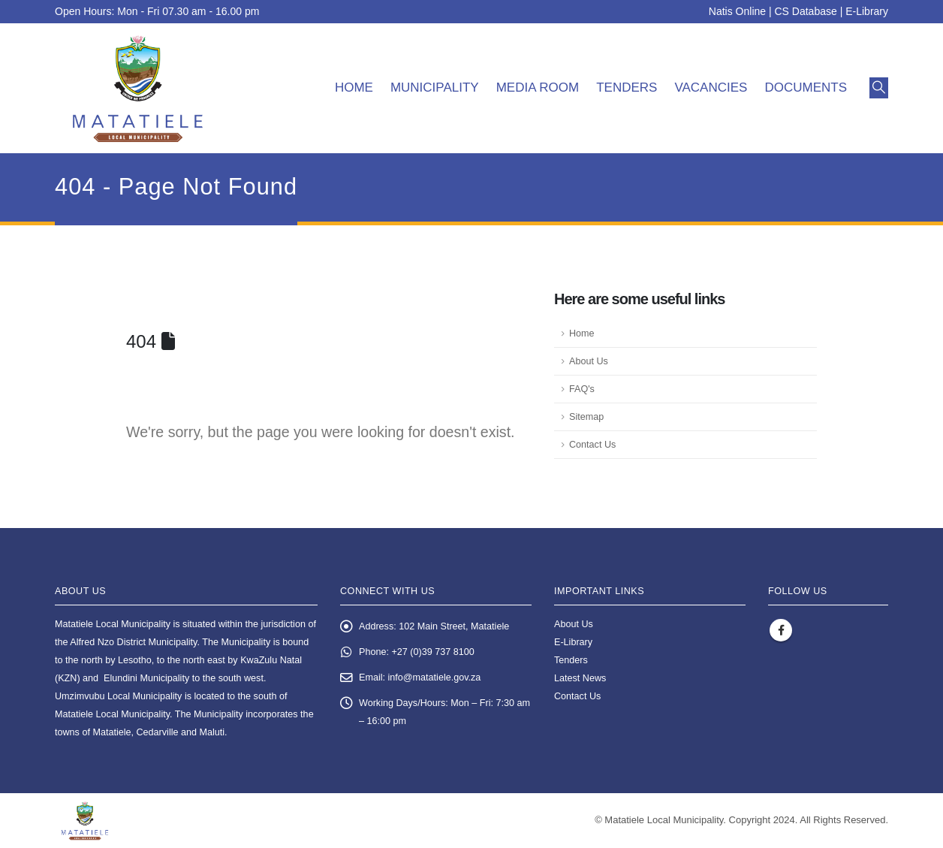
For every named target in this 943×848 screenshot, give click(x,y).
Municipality (434, 87)
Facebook (781, 630)
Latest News (580, 678)
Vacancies (710, 87)
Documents (805, 87)
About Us (588, 361)
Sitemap (586, 417)
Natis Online (737, 11)
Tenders (626, 87)
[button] (878, 87)
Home (354, 87)
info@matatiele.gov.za (434, 677)
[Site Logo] (138, 88)
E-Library (866, 11)
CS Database (806, 11)
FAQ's (582, 389)
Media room (538, 87)
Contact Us (592, 444)
